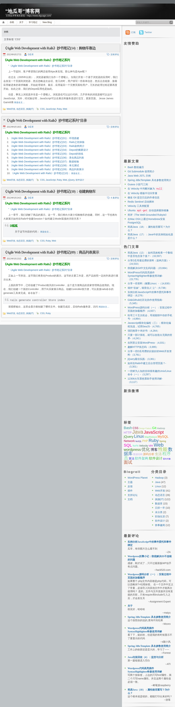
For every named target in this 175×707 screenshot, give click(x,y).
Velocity (143, 445)
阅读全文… (19, 102)
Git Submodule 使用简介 (141, 171)
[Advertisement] (136, 100)
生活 (158, 454)
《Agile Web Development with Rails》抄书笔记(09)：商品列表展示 (47, 169)
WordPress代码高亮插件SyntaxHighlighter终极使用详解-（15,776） (145, 276)
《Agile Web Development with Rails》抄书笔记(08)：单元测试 (44, 165)
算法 (131, 458)
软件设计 (80, 180)
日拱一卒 (160, 507)
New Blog (47, 22)
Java (137, 432)
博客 (154, 449)
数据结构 (137, 454)
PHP (145, 440)
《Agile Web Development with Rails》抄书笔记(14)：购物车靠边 (49, 48)
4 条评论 (115, 198)
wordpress (132, 449)
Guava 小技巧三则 (138, 184)
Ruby (59, 109)
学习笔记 (33, 22)
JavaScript (51, 109)
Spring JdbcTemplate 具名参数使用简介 (149, 180)
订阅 (133, 32)
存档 (12, 22)
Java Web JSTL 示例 (139, 175)
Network (129, 441)
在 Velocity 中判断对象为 (145, 188)
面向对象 (167, 459)
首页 (4, 22)
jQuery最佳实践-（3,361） (142, 359)
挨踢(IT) (30, 109)
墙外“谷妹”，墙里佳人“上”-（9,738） (148, 287)
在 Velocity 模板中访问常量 (142, 193)
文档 (130, 499)
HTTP (128, 432)
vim (151, 445)
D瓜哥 (31, 54)
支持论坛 (133, 495)
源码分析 (148, 454)
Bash (128, 428)
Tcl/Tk (135, 445)
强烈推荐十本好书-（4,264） (143, 330)
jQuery (71, 180)
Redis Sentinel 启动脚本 (141, 201)
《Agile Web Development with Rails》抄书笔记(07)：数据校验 (44, 161)
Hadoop (161, 428)
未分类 (158, 512)
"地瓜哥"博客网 (22, 11)
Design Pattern (145, 428)
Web (65, 109)
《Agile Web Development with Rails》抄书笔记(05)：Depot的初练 (46, 153)
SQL (128, 445)
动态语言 (20, 109)
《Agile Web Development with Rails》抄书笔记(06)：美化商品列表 (47, 157)
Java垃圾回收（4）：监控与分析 (146, 657)
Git (154, 428)
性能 (162, 449)
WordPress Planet (138, 477)
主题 (130, 482)
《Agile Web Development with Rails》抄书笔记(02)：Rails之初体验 (47, 142)
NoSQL (138, 441)
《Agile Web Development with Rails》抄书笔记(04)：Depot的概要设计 (49, 149)
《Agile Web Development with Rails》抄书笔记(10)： (41, 173)
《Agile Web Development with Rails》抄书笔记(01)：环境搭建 (44, 138)
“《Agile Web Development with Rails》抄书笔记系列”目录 (40, 65)
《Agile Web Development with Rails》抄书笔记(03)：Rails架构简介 (47, 146)
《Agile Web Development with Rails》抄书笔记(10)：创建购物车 (49, 191)
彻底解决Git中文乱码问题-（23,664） (148, 268)
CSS (42, 109)
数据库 (158, 503)
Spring (162, 441)
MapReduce (151, 437)
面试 (128, 462)
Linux (139, 436)
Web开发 (11, 109)
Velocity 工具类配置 (138, 206)
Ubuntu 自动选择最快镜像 (148, 210)
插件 (130, 490)
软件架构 (141, 458)
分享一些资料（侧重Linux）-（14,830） (150, 283)
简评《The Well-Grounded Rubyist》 (148, 214)
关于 (21, 22)
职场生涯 (160, 516)
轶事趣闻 (160, 525)
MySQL (163, 436)
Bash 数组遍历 (136, 167)
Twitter (148, 32)
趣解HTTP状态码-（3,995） (143, 347)
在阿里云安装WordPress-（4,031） (147, 342)
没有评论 (114, 54)
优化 (145, 449)
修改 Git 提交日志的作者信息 (143, 197)
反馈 (130, 486)
